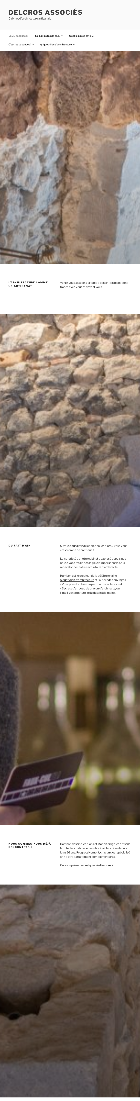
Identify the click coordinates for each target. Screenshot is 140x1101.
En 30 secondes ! (18, 35)
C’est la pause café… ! (83, 35)
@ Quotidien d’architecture (57, 44)
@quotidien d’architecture (77, 580)
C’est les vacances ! (21, 44)
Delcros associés (45, 12)
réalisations (103, 865)
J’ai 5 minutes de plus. (49, 35)
